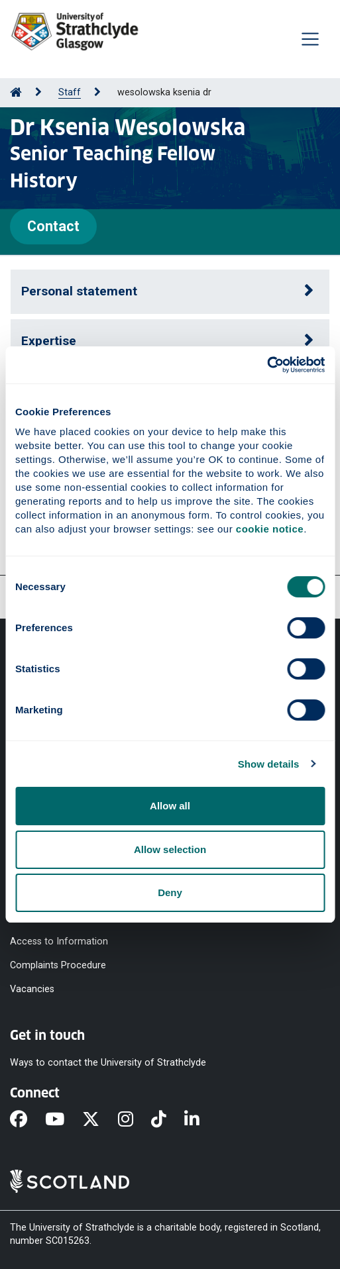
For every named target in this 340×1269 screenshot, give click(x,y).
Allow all (170, 805)
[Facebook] (27, 1120)
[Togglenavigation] (310, 39)
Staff (69, 92)
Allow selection (170, 849)
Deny (170, 892)
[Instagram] (134, 1120)
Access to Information (59, 940)
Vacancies (32, 989)
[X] (99, 1120)
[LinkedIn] (200, 1120)
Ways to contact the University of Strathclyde (108, 1062)
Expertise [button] (48, 340)
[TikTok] (167, 1120)
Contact (53, 226)
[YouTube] (63, 1120)
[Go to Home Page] (16, 92)
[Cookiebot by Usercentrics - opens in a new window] (267, 365)
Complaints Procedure (58, 964)
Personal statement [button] (79, 291)
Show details (269, 764)
